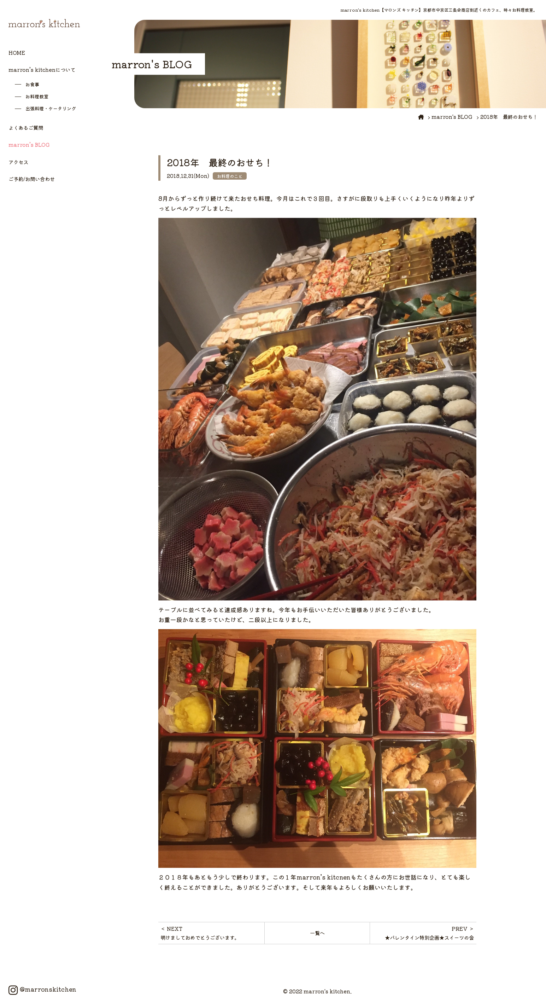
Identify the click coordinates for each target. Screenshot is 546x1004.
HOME (16, 52)
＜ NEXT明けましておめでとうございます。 (200, 933)
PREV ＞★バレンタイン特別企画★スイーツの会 (429, 933)
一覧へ (317, 932)
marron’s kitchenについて (41, 69)
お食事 (32, 84)
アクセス (18, 162)
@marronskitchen (42, 989)
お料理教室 (36, 96)
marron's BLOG (451, 116)
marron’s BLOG (29, 144)
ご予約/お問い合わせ (31, 178)
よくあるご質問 (25, 127)
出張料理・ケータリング (50, 108)
